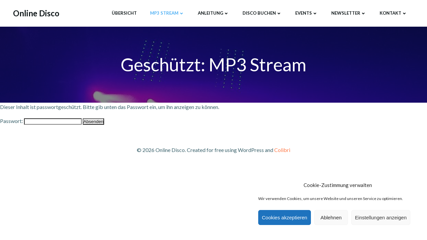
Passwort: (41, 121)
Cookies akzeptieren (284, 217)
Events (306, 13)
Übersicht (124, 13)
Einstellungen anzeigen (381, 217)
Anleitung (213, 13)
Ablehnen (331, 217)
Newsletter (348, 13)
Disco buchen (262, 13)
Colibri (282, 150)
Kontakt (393, 13)
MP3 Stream (167, 13)
